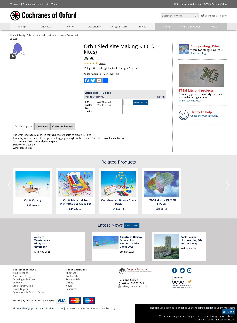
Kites (214, 26)
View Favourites (111, 73)
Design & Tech (118, 26)
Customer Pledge (22, 276)
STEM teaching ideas (190, 100)
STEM (166, 26)
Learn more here (226, 307)
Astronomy (94, 26)
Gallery (69, 282)
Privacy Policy (93, 308)
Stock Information (23, 285)
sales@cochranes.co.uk (134, 286)
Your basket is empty (214, 15)
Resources (42, 126)
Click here (200, 319)
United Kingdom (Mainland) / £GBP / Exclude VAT (200, 4)
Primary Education (190, 26)
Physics (70, 26)
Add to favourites (92, 73)
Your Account (20, 272)
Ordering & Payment (24, 279)
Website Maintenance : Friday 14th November (42, 241)
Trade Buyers (20, 289)
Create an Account (32, 4)
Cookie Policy (108, 308)
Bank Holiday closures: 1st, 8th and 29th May (191, 240)
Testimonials (73, 279)
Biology (22, 26)
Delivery (17, 282)
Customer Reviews (62, 126)
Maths (142, 26)
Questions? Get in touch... (204, 115)
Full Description (23, 126)
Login (46, 4)
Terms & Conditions (75, 308)
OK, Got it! (228, 311)
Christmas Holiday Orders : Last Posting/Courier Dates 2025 (131, 241)
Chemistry (46, 26)
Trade (54, 4)
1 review (102, 63)
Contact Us (72, 276)
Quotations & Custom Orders (29, 292)
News (69, 285)
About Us (71, 272)
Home (13, 35)
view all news (132, 225)
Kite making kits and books (50, 35)
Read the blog (198, 53)
